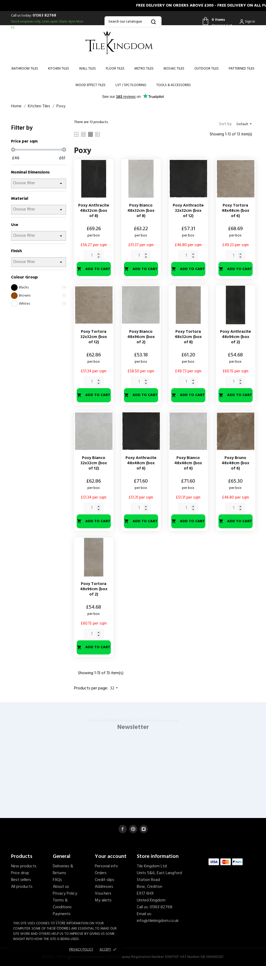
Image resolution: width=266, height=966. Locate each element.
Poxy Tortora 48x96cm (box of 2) (93, 589)
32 (114, 688)
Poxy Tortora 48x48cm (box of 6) (235, 210)
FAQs (57, 880)
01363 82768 (44, 15)
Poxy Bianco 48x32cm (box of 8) (140, 210)
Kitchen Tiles (58, 68)
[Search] (133, 21)
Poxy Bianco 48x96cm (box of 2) (141, 337)
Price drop (20, 873)
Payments (62, 914)
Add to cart (93, 269)
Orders (101, 873)
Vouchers (103, 893)
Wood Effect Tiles (90, 85)
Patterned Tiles (241, 68)
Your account (111, 856)
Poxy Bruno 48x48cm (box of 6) (235, 463)
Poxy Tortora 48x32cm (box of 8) (188, 337)
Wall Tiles (87, 68)
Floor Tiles (115, 68)
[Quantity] (93, 255)
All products (22, 886)
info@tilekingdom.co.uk (158, 920)
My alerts (103, 900)
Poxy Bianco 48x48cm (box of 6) (188, 463)
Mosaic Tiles (174, 68)
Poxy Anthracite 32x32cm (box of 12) (188, 210)
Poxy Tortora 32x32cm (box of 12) (93, 337)
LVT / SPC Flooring (131, 85)
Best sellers (21, 880)
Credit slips (104, 880)
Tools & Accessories (173, 85)
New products (23, 866)
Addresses (104, 886)
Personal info (106, 866)
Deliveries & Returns (63, 870)
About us (61, 886)
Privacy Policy (65, 893)
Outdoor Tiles (206, 68)
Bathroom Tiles (25, 68)
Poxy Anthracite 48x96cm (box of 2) (235, 337)
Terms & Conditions (62, 904)
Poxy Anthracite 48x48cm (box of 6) (141, 463)
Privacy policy (81, 949)
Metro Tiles (144, 68)
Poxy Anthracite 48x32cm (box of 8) (93, 210)
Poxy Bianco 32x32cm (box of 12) (93, 463)
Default (245, 124)
